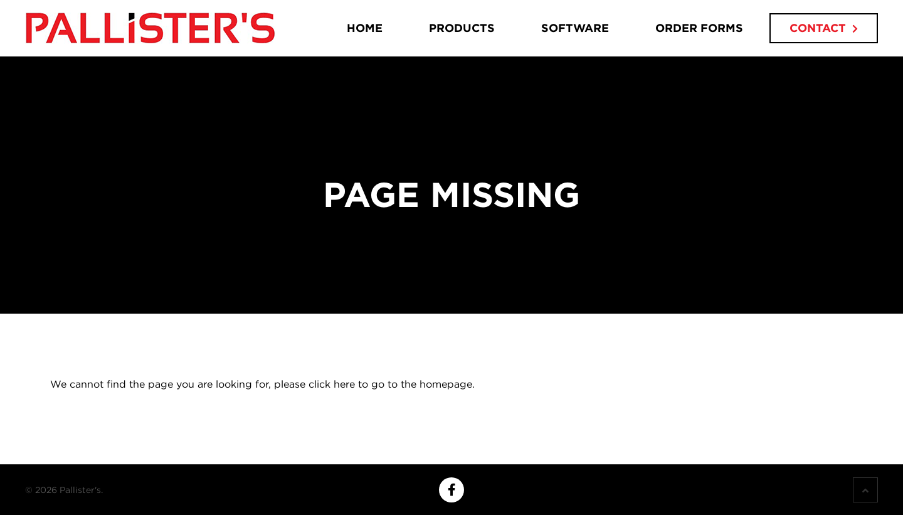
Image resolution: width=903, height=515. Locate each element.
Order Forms (699, 28)
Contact (817, 28)
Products (462, 28)
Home (365, 28)
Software (575, 28)
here (344, 384)
